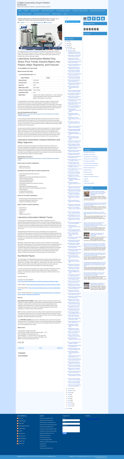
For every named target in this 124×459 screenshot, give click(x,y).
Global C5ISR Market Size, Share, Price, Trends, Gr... (74, 315)
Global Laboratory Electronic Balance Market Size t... (74, 80)
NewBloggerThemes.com (101, 457)
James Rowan (22, 433)
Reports (26, 10)
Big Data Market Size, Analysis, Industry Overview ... (74, 339)
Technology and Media (89, 183)
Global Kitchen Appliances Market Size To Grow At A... (74, 362)
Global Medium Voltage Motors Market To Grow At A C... (74, 119)
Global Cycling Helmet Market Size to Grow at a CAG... (74, 294)
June (69, 396)
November (70, 50)
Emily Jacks (21, 423)
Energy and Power (88, 169)
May (69, 398)
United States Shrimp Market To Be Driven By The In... (74, 275)
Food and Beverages (88, 174)
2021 (68, 408)
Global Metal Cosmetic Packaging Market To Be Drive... (74, 114)
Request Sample (56, 14)
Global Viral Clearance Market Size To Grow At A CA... (74, 372)
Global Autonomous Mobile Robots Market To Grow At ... (74, 375)
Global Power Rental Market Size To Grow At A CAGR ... (74, 382)
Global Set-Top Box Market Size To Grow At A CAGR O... (74, 379)
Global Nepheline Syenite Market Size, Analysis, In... (74, 329)
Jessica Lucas (22, 436)
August (69, 392)
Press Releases (35, 10)
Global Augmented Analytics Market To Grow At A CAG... (74, 190)
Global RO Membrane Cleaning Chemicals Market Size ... (74, 288)
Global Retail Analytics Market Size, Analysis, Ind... (74, 346)
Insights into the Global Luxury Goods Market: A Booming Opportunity (97, 234)
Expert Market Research (24, 425)
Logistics (86, 178)
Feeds (65, 14)
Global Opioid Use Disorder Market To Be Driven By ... (74, 154)
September (70, 390)
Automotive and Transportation (91, 158)
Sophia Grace (22, 441)
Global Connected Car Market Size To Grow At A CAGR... (74, 91)
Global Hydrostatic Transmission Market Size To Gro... (74, 227)
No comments (49, 22)
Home (19, 10)
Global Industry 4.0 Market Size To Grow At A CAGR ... (74, 172)
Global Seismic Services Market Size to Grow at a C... (74, 59)
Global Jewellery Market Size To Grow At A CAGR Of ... (74, 106)
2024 (68, 43)
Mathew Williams (22, 438)
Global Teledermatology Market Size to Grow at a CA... (74, 261)
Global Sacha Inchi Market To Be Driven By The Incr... (74, 97)
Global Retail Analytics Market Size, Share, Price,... (74, 247)
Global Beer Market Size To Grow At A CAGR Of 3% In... (74, 349)
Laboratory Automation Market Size (32, 51)
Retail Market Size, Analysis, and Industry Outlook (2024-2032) (97, 284)
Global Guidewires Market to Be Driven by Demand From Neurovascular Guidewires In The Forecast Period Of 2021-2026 (95, 204)
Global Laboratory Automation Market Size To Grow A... (74, 83)
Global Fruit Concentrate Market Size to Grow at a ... (74, 291)
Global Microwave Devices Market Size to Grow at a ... (74, 285)
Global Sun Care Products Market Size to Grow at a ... (74, 300)
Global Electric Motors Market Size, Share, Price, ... (74, 100)
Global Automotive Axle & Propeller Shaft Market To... (74, 193)
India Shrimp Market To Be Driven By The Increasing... (74, 303)
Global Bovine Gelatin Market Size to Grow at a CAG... (74, 385)
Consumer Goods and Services (91, 165)
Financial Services (88, 172)
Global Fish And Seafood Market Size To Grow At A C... (74, 201)
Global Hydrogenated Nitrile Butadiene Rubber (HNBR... (74, 130)
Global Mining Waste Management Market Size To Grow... (74, 179)
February (70, 404)
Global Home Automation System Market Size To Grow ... (73, 87)
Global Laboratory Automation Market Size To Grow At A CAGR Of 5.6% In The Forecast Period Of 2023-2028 (38, 19)
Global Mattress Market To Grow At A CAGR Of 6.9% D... (74, 123)
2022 (68, 47)
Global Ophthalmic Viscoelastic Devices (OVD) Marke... (74, 110)
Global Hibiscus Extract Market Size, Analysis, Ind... (75, 238)
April (69, 400)
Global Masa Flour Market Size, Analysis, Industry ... (74, 268)
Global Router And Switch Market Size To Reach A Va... (73, 197)
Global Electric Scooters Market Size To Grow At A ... (74, 175)
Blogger (54, 456)
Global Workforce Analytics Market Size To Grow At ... (74, 369)
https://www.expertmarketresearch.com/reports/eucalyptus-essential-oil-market (38, 281)
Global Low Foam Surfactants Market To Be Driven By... (74, 127)
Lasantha (89, 456)
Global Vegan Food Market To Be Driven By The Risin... (74, 94)
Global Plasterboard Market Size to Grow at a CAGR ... (74, 71)
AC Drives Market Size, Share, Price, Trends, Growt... (74, 322)
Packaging (86, 181)
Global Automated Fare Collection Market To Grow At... (74, 183)
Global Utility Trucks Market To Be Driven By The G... (74, 157)
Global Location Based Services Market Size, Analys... (73, 234)
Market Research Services (97, 10)
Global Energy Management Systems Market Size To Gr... (75, 230)
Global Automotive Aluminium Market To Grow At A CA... (74, 187)
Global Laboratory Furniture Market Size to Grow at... (74, 306)
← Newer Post (20, 347)
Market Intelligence (48, 10)
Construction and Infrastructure (91, 163)
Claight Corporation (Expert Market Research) (33, 3)
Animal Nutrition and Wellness (90, 156)
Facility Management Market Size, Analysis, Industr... (74, 278)
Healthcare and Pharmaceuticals (91, 176)
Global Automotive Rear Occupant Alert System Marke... (73, 138)
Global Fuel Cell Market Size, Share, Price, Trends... (74, 332)
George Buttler (22, 428)
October (70, 388)
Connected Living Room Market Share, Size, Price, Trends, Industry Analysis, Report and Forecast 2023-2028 (98, 193)
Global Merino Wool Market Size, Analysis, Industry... (74, 244)
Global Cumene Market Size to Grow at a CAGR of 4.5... (74, 65)
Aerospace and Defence (89, 152)
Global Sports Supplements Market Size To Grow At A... (74, 205)
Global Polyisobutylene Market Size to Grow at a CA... (74, 62)
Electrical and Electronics (89, 167)
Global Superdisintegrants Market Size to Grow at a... (74, 68)
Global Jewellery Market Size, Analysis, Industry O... (74, 343)
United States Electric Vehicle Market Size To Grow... (74, 356)
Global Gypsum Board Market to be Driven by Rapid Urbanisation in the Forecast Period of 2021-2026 (95, 213)
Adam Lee (21, 418)
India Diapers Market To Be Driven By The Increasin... (74, 309)
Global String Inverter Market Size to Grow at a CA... (74, 281)
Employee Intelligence (24, 14)
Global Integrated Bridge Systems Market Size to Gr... (74, 312)
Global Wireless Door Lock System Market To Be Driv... (74, 215)
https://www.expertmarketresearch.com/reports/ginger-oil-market (43, 284)
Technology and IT (40, 22)
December (70, 48)
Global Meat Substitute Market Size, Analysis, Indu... (74, 297)
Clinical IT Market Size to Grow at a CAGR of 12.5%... (74, 169)
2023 (68, 45)
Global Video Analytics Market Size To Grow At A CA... (74, 74)
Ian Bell (22, 22)
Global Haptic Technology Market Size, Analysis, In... (74, 265)
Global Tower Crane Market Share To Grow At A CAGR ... (74, 366)
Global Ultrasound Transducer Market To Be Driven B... (74, 151)
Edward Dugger (22, 420)
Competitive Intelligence (80, 10)
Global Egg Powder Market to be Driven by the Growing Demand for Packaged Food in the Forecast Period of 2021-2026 (94, 274)
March (69, 402)
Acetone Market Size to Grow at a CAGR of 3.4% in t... (74, 160)
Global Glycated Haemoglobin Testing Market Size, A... (74, 253)
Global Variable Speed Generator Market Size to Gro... (74, 257)
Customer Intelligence (63, 10)
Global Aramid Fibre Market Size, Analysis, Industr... (74, 241)
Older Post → (60, 347)
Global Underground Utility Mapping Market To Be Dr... (74, 145)
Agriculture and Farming (89, 154)
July (69, 394)
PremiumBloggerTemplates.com (99, 456)
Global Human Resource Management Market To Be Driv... (74, 133)
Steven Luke (21, 443)
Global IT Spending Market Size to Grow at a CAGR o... (74, 212)
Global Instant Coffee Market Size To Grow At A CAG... (74, 56)
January (69, 406)
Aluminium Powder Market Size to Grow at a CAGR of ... (74, 209)
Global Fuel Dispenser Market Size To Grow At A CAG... (74, 359)
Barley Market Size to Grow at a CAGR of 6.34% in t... (74, 166)
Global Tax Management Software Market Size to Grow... (74, 272)
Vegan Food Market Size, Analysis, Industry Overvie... (74, 335)
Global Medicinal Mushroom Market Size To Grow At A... (74, 53)
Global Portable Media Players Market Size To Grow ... (74, 103)
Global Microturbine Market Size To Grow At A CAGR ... (74, 77)
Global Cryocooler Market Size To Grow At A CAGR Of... (74, 223)
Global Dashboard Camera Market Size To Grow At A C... (74, 219)
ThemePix (76, 456)
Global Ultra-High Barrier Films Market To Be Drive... (74, 148)
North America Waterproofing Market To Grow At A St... (74, 141)
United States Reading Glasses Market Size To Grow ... (73, 352)
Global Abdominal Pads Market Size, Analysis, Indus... (73, 325)
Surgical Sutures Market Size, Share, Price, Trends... (74, 319)
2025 (68, 41)
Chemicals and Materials (89, 161)
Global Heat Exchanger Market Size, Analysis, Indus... (74, 250)
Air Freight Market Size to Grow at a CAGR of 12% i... (74, 163)
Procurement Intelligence (42, 14)
